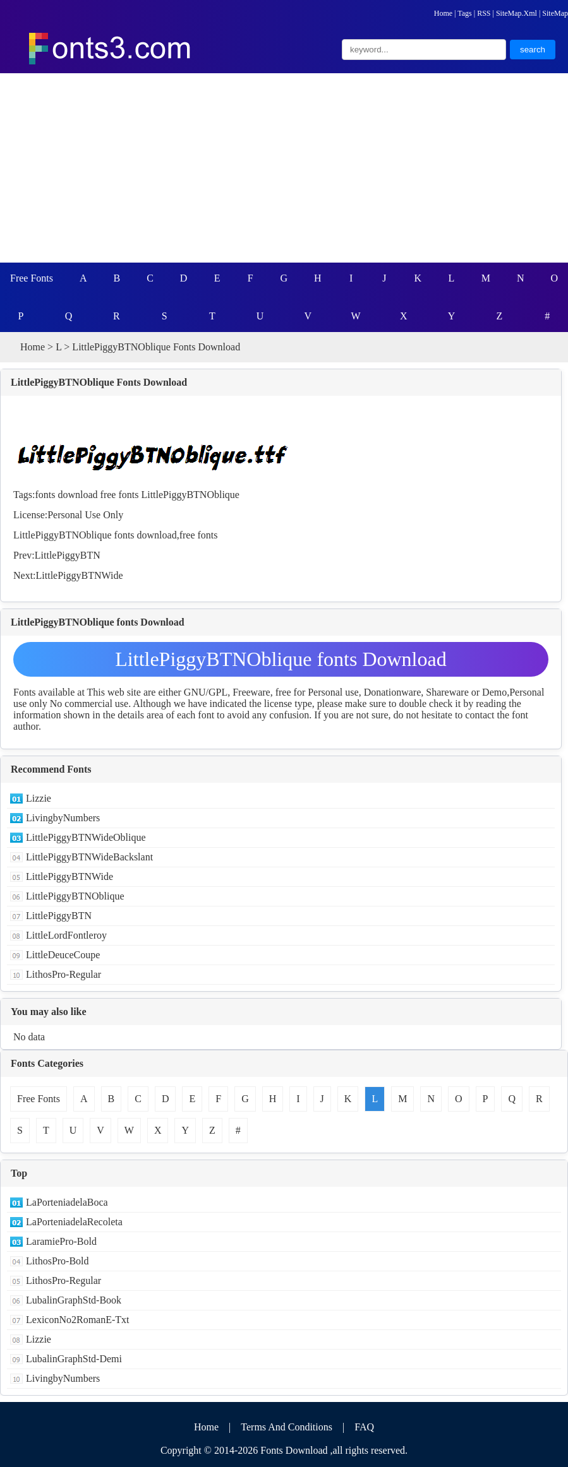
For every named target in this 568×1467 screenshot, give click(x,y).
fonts (45, 494)
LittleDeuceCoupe (63, 954)
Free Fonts (31, 278)
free (108, 494)
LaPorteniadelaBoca (67, 1202)
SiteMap (555, 13)
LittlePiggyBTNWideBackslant (89, 857)
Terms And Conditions (286, 1427)
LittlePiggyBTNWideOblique (86, 837)
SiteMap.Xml (516, 13)
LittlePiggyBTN (67, 555)
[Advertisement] (284, 168)
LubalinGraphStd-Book (73, 1300)
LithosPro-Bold (57, 1261)
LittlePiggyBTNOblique (190, 494)
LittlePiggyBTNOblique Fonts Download (99, 382)
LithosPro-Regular (63, 974)
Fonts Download (293, 1450)
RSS (483, 13)
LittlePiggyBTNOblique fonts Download (280, 659)
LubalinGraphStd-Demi (74, 1358)
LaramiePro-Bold (61, 1241)
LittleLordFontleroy (66, 935)
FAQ (364, 1427)
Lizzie (38, 798)
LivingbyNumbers (63, 817)
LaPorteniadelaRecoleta (74, 1221)
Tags (464, 13)
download (77, 494)
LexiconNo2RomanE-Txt (78, 1319)
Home (443, 13)
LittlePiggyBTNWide (79, 575)
